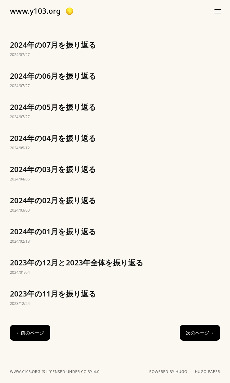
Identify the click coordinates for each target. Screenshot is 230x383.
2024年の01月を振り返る (115, 236)
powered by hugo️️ (168, 371)
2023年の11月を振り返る (115, 298)
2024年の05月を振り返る (115, 111)
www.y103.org (35, 11)
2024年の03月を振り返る (115, 173)
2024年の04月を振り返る (115, 142)
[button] (69, 11)
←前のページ (30, 332)
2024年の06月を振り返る (115, 80)
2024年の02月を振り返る (115, 204)
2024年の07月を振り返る (115, 49)
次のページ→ (200, 332)
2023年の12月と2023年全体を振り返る (115, 267)
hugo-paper (207, 371)
